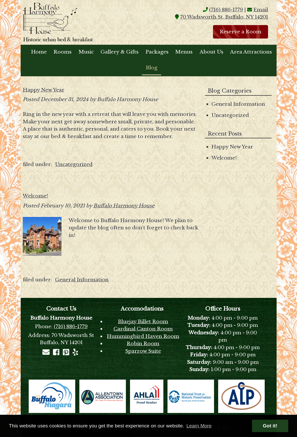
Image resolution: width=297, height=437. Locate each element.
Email (260, 10)
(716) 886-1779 (226, 10)
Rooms (63, 52)
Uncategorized (74, 164)
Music (86, 52)
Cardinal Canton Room (143, 329)
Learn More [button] (198, 425)
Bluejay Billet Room (143, 322)
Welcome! (35, 196)
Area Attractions (251, 52)
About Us (211, 52)
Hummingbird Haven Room (143, 336)
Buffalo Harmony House (124, 206)
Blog (151, 68)
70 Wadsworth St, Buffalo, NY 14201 (224, 17)
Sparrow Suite (143, 351)
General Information (82, 280)
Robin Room (143, 343)
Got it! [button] (270, 425)
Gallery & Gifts (120, 52)
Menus (184, 52)
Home (39, 52)
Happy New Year (43, 90)
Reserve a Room (240, 32)
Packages (157, 52)
